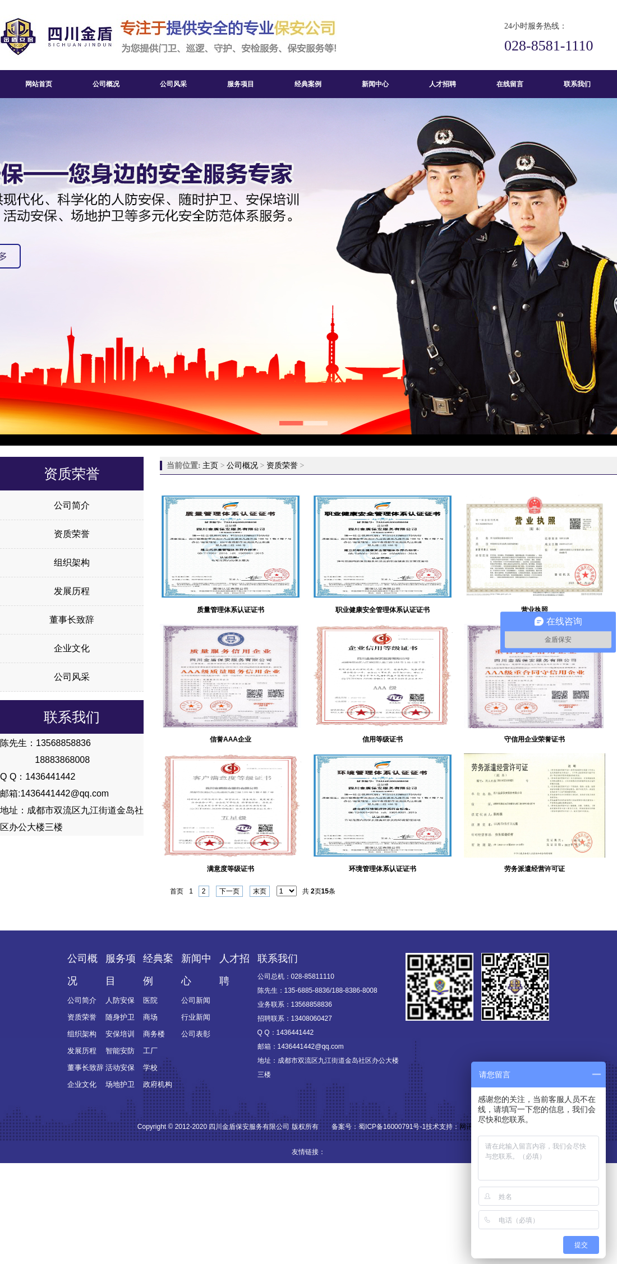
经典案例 (307, 84)
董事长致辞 (71, 619)
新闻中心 (375, 84)
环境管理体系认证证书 (382, 869)
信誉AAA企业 (230, 739)
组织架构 (72, 562)
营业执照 (534, 610)
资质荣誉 (72, 534)
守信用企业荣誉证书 (534, 739)
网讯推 (469, 1127)
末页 (259, 891)
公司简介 (72, 505)
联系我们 (577, 84)
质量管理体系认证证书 (230, 610)
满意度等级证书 (230, 869)
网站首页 (38, 84)
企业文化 (72, 648)
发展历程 (72, 591)
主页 (210, 465)
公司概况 (106, 84)
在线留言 (509, 84)
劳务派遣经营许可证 (534, 869)
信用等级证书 (382, 739)
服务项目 (240, 84)
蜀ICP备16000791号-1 (392, 1127)
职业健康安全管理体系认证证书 (382, 610)
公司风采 (173, 84)
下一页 (229, 891)
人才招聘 (442, 84)
